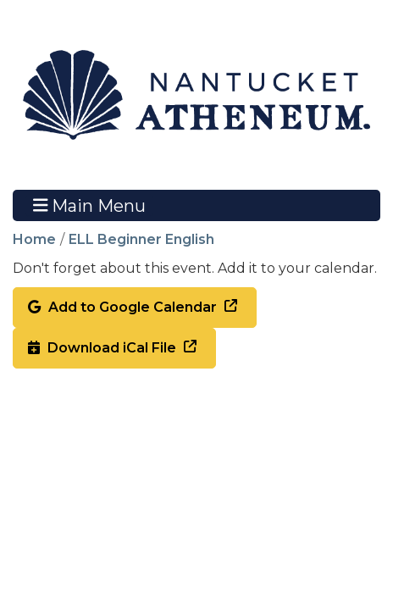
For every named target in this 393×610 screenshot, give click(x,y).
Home (34, 239)
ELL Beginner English (141, 239)
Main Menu (90, 205)
